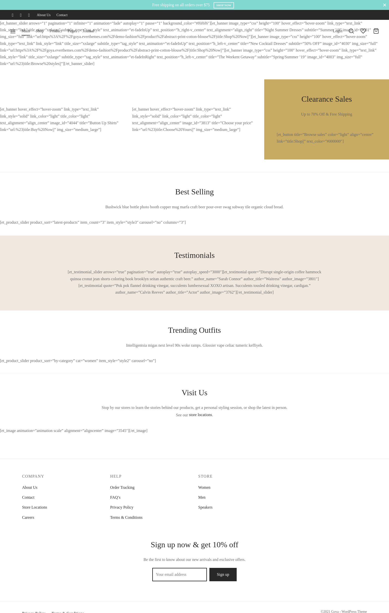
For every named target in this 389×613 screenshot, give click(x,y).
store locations (200, 415)
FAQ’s (115, 497)
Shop (40, 31)
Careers (28, 517)
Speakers (205, 507)
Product (56, 31)
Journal (88, 31)
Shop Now (223, 5)
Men (201, 497)
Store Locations (34, 507)
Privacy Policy (121, 507)
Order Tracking (122, 487)
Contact (61, 15)
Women (204, 487)
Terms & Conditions (126, 517)
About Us (44, 15)
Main (26, 31)
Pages (72, 31)
